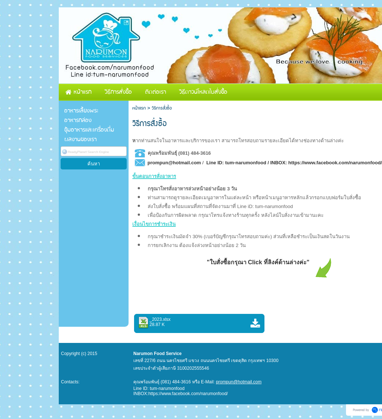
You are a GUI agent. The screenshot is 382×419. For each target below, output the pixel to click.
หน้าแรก (139, 108)
